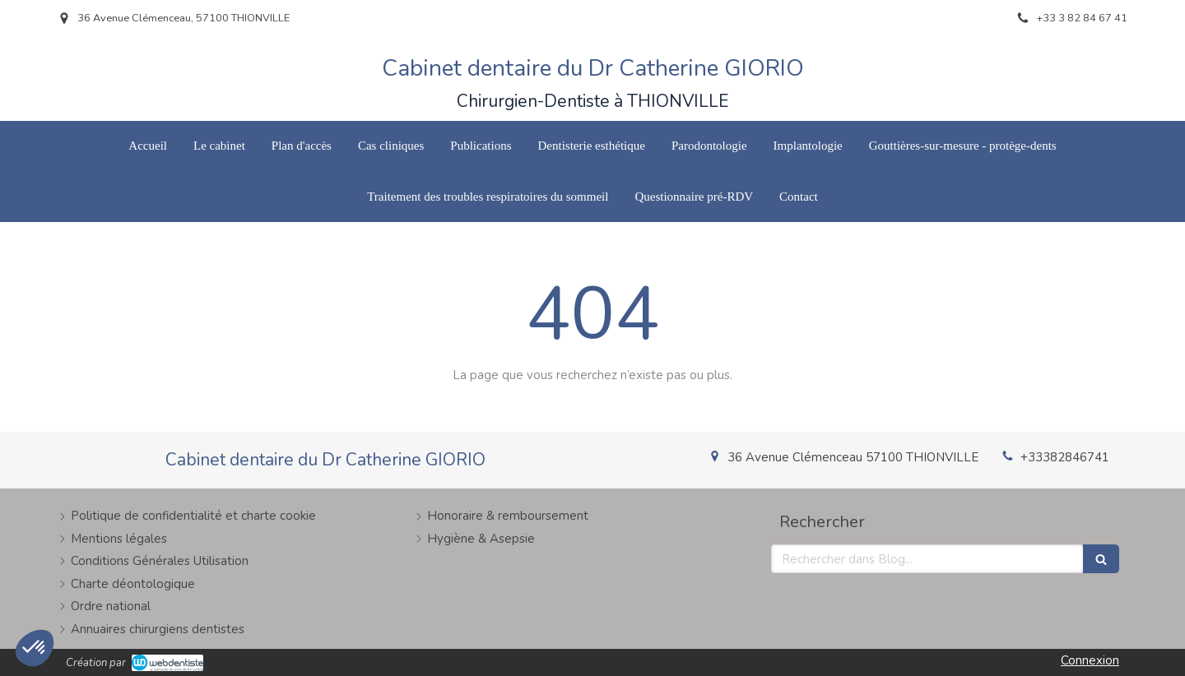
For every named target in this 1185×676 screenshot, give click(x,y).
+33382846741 (1064, 457)
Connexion (1090, 660)
